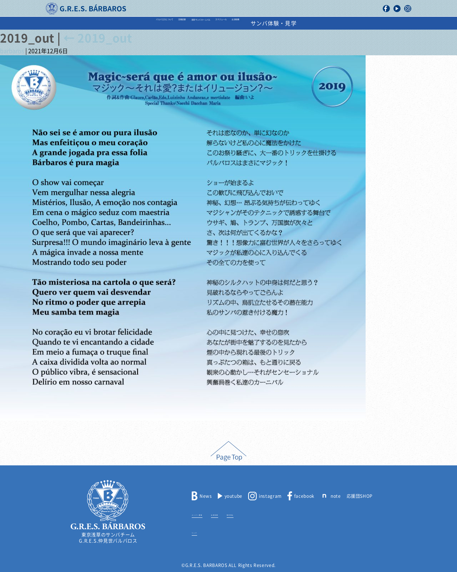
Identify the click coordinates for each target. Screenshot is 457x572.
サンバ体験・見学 (361, 23)
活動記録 (150, 23)
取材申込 (264, 514)
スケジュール (267, 23)
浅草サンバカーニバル (206, 23)
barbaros (12, 51)
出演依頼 (310, 23)
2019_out (97, 38)
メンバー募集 (206, 514)
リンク (199, 532)
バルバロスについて (98, 23)
